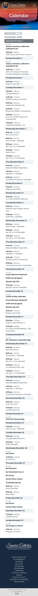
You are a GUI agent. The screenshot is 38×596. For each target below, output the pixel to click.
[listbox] (13, 33)
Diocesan (20, 591)
